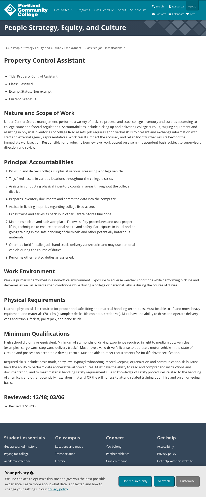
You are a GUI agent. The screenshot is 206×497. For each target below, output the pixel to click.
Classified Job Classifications (104, 48)
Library (60, 461)
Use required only (135, 481)
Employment (72, 48)
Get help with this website (175, 461)
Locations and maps (69, 446)
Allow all (164, 481)
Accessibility (165, 446)
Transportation (65, 454)
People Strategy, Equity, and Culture (65, 27)
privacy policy (57, 489)
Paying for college (16, 454)
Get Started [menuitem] (62, 10)
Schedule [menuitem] (104, 10)
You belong (113, 446)
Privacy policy (166, 454)
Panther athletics (117, 454)
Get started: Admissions (20, 446)
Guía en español (117, 461)
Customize (187, 481)
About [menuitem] (122, 10)
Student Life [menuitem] (138, 10)
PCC (7, 48)
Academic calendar (17, 461)
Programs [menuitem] (83, 10)
